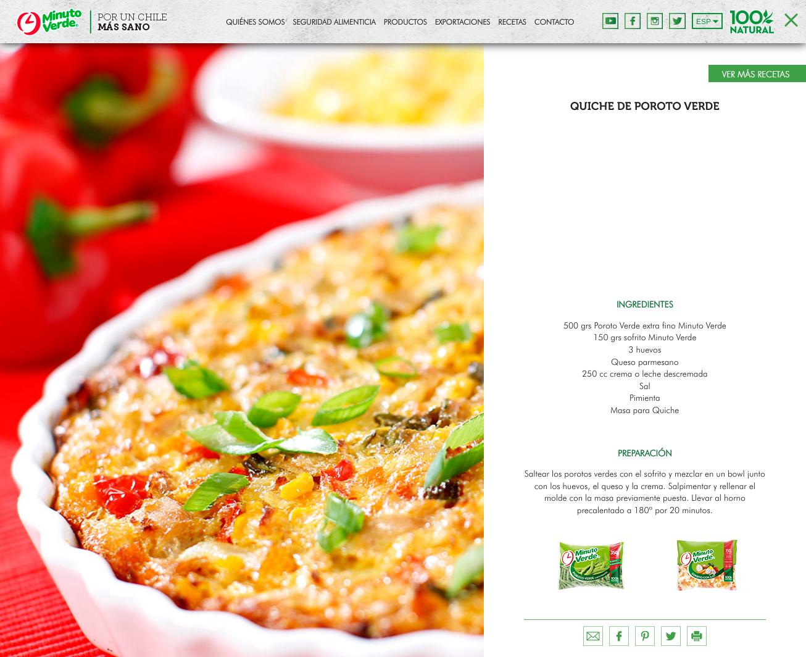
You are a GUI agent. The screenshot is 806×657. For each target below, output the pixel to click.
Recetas (512, 23)
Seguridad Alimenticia (334, 23)
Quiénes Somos (255, 23)
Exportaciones (463, 23)
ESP (703, 21)
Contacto (554, 23)
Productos (405, 23)
